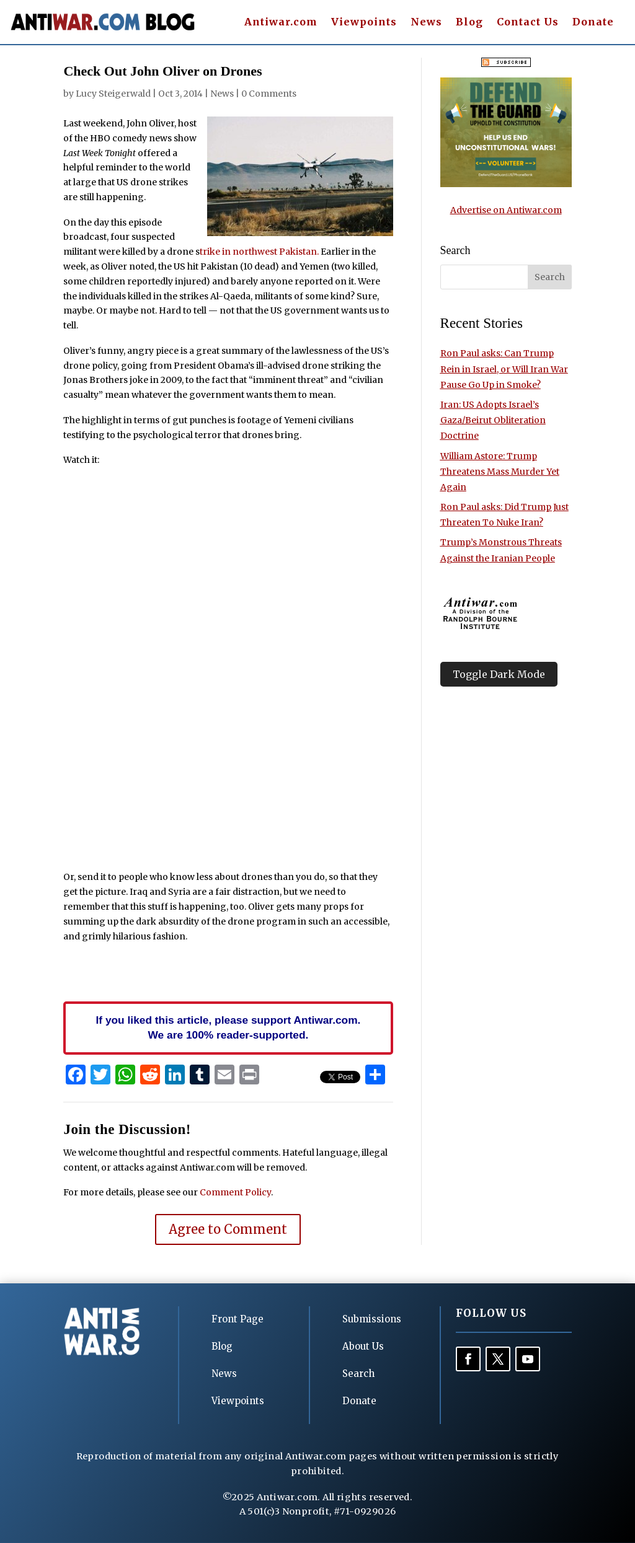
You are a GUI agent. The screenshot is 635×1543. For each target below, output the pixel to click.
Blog (469, 22)
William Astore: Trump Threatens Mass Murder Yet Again (499, 472)
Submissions (371, 1319)
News (426, 22)
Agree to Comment (228, 1229)
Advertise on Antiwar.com (506, 210)
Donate (593, 22)
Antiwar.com (281, 22)
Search (358, 1373)
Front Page (237, 1319)
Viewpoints (364, 22)
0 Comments (268, 93)
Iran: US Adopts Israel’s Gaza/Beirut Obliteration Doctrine (493, 420)
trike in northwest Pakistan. (259, 251)
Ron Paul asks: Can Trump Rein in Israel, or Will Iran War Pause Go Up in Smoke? (504, 369)
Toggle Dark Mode (499, 674)
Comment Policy (235, 1192)
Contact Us (528, 22)
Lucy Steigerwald (113, 93)
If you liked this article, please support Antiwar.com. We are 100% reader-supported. (228, 1027)
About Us (363, 1346)
